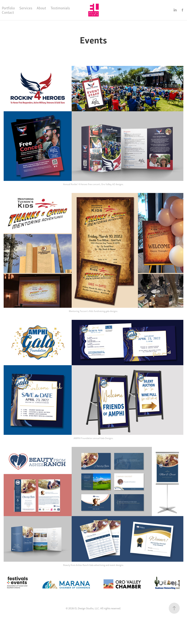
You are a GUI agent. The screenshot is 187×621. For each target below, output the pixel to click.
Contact (8, 12)
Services (25, 7)
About (41, 7)
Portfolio (8, 7)
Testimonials (60, 7)
